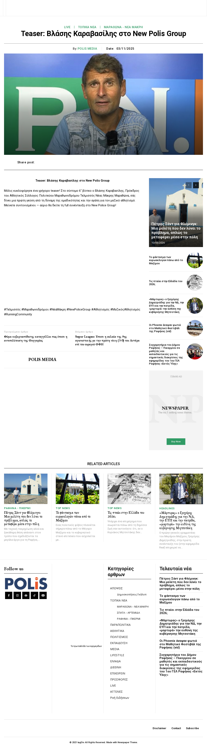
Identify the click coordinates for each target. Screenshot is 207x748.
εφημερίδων (96, 646)
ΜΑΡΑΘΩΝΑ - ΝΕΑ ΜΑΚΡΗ (123, 27)
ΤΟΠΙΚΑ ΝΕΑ (87, 27)
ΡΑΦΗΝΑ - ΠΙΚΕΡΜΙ (17, 508)
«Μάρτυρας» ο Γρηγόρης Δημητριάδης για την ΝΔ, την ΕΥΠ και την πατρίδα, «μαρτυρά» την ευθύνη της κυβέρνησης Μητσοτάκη (166, 305)
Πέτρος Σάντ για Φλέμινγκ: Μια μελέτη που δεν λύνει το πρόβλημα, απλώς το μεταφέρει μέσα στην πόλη (176, 230)
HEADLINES (167, 508)
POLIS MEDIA (87, 48)
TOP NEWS (63, 508)
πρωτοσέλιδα (79, 646)
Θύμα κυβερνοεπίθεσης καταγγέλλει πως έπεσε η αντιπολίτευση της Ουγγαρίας (35, 338)
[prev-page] (189, 185)
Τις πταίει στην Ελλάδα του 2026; (165, 283)
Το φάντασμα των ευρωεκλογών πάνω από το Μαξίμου (166, 260)
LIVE (67, 27)
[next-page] (196, 185)
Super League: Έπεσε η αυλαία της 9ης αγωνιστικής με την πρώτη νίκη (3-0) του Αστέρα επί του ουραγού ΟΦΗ (107, 340)
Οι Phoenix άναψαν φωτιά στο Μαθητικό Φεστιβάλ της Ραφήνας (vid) (165, 328)
